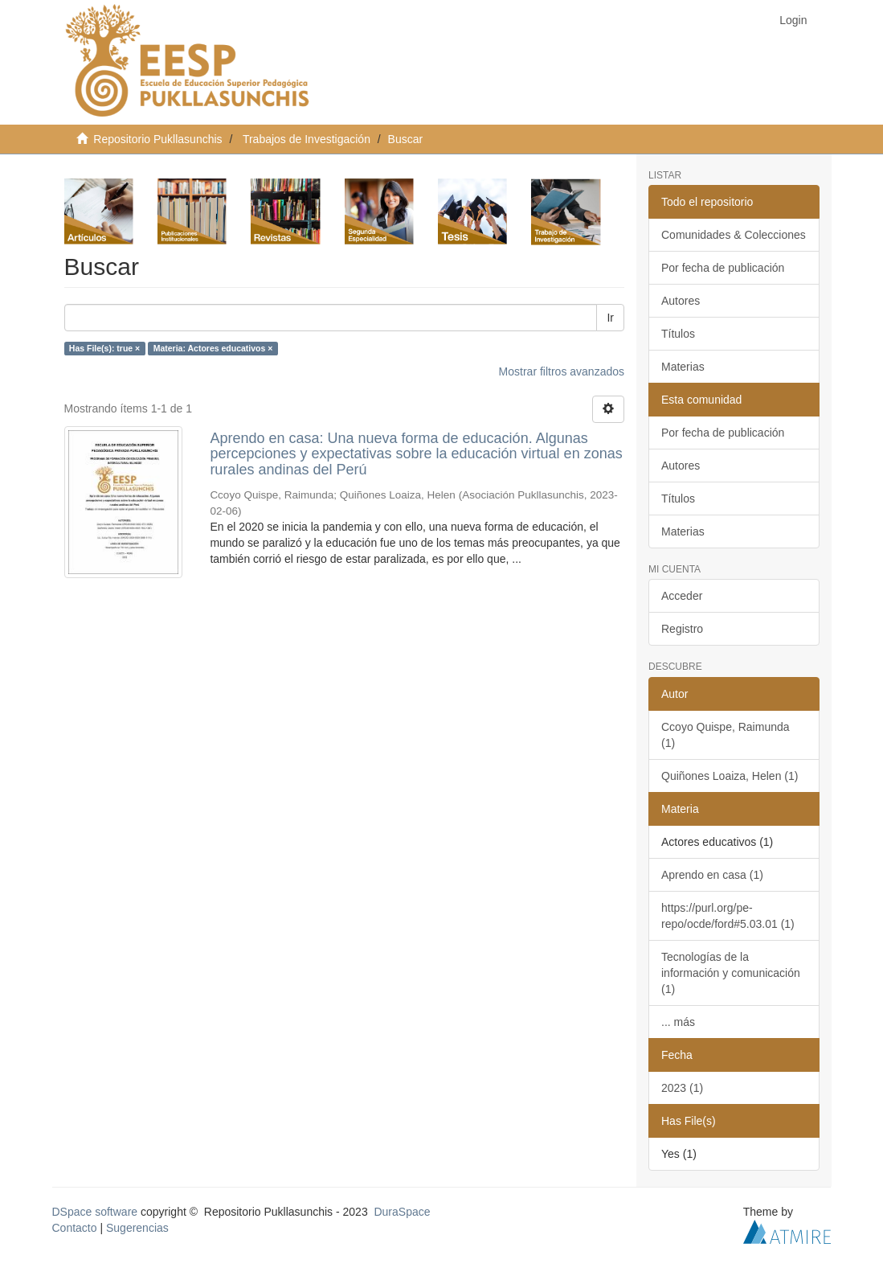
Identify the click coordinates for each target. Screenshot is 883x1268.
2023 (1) (682, 1087)
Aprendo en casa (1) (712, 874)
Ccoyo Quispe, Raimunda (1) (725, 734)
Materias (683, 366)
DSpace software (95, 1211)
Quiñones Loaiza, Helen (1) (729, 775)
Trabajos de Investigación (306, 139)
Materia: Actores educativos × (213, 348)
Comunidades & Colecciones (733, 234)
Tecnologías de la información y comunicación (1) (730, 972)
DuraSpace (402, 1211)
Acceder (681, 595)
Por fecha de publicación (722, 267)
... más (678, 1022)
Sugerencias (137, 1227)
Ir (610, 317)
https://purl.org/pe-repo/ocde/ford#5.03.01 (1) (728, 915)
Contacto (74, 1227)
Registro (682, 628)
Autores (680, 300)
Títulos (678, 333)
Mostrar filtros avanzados (561, 371)
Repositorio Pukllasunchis (157, 139)
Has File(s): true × (104, 348)
